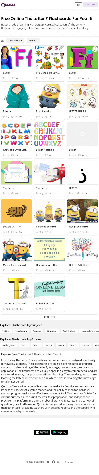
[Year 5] (33, 40)
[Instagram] (58, 462)
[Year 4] (61, 345)
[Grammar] (52, 331)
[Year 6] (85, 345)
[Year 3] (48, 345)
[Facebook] (53, 462)
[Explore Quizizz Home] (8, 5)
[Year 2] (36, 345)
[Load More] (49, 316)
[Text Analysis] (69, 331)
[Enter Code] (90, 4)
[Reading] (37, 331)
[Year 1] (24, 345)
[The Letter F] (15, 40)
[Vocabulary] (21, 331)
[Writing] (6, 331)
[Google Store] (59, 432)
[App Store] (42, 432)
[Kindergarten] (9, 345)
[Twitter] (48, 462)
